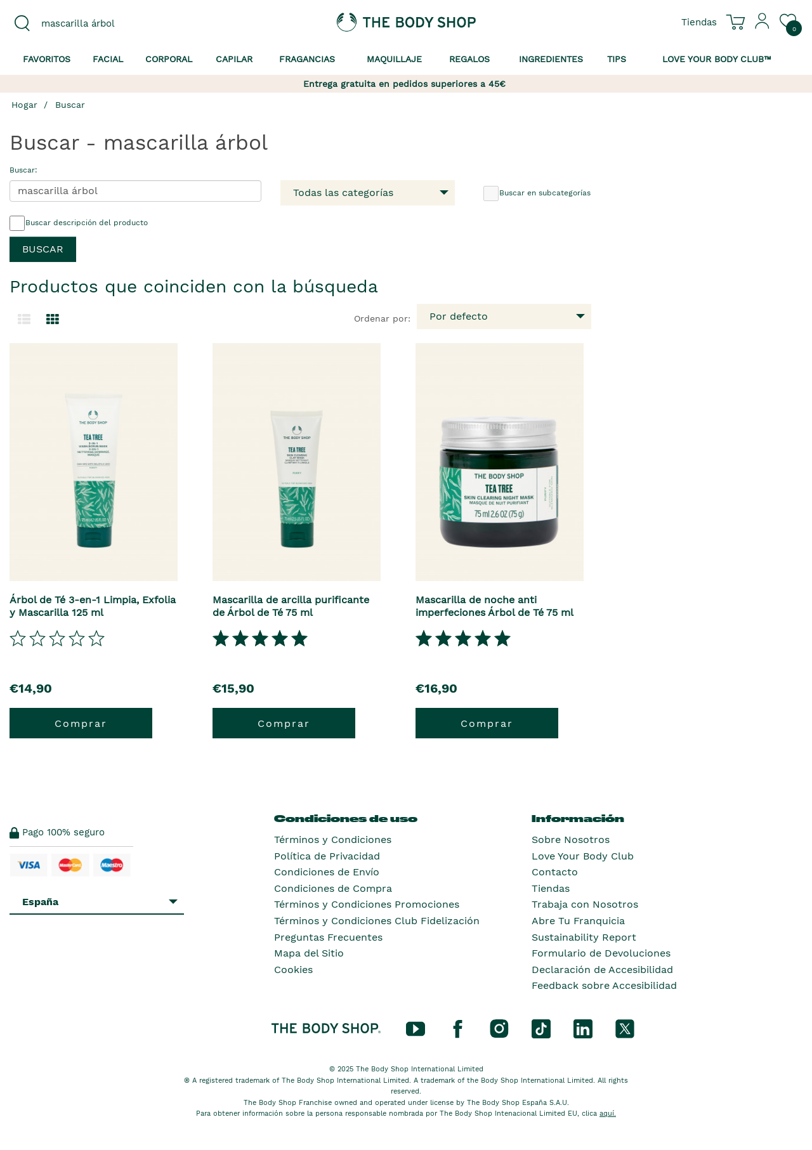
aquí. (607, 1113)
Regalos (469, 59)
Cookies (293, 970)
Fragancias (307, 59)
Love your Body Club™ (716, 59)
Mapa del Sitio (309, 953)
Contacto (555, 872)
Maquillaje (394, 59)
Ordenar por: (382, 318)
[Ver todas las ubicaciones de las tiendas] (699, 21)
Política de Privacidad (327, 856)
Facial (108, 59)
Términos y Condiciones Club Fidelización (377, 921)
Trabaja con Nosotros (585, 904)
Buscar (70, 105)
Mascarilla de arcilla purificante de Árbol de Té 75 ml (291, 606)
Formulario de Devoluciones (601, 953)
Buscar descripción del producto (79, 223)
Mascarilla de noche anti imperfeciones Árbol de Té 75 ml (494, 606)
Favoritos (46, 59)
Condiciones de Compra (333, 888)
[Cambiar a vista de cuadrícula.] (52, 319)
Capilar (234, 59)
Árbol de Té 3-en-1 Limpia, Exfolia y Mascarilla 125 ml (93, 606)
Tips (616, 59)
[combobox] (101, 23)
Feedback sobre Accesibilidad (604, 985)
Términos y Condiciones (332, 839)
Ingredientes (551, 59)
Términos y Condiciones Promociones (366, 904)
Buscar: (23, 170)
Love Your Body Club (583, 856)
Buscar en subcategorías (537, 193)
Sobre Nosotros (571, 839)
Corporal (168, 59)
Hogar (24, 105)
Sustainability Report (584, 937)
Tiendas (551, 888)
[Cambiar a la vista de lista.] (24, 319)
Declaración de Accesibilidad (602, 970)
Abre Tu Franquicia (578, 921)
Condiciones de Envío (326, 872)
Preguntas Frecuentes (328, 937)
